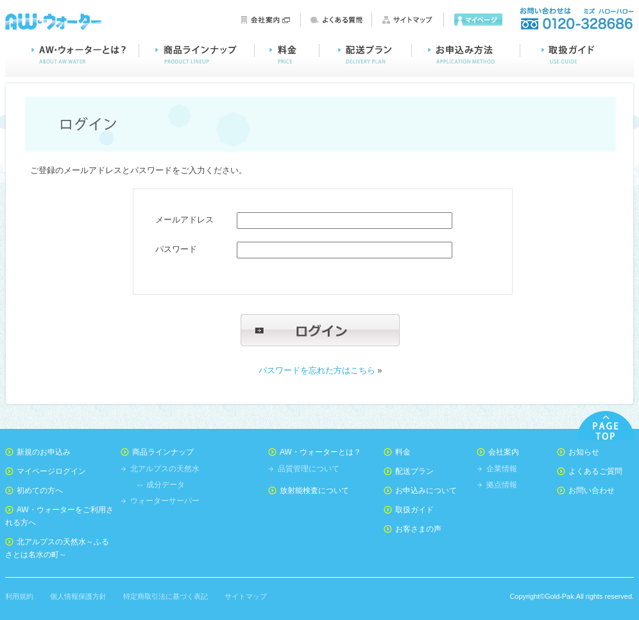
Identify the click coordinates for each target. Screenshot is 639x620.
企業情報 (501, 468)
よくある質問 (336, 20)
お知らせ (583, 452)
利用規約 (19, 596)
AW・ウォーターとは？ (320, 452)
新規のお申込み (44, 452)
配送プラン (366, 54)
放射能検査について (314, 490)
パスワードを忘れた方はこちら (317, 370)
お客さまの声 (418, 528)
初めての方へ (40, 490)
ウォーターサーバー (165, 500)
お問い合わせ (576, 19)
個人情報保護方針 (78, 596)
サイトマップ (408, 20)
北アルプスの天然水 (165, 468)
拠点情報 (501, 484)
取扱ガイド (577, 54)
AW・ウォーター (53, 21)
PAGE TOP (605, 425)
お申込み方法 (466, 54)
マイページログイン (51, 471)
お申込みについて (426, 490)
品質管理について (308, 468)
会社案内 (265, 20)
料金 (287, 54)
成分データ (165, 484)
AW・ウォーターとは (72, 54)
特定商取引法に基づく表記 (165, 596)
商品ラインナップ (197, 54)
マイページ (480, 20)
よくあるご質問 (595, 471)
